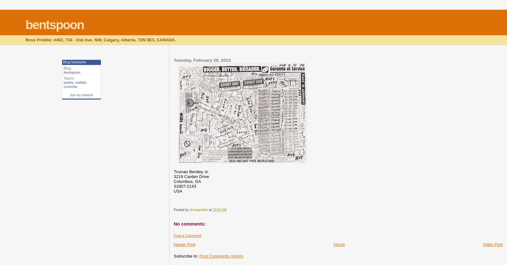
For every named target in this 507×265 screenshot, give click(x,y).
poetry (68, 82)
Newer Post (184, 244)
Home (339, 244)
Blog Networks (74, 62)
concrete (70, 87)
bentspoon (54, 25)
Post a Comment (187, 236)
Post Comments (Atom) (221, 256)
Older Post (493, 244)
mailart (80, 82)
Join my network (81, 95)
